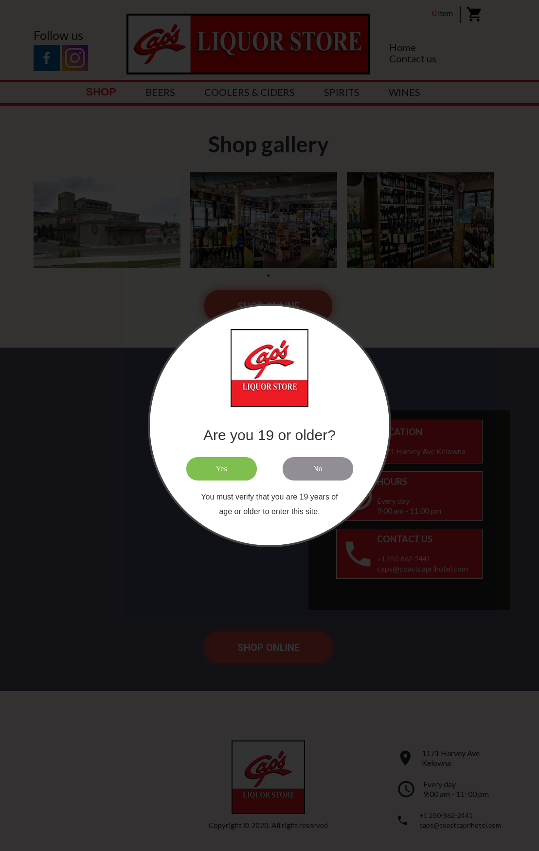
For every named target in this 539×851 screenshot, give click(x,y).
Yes (221, 468)
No (318, 468)
